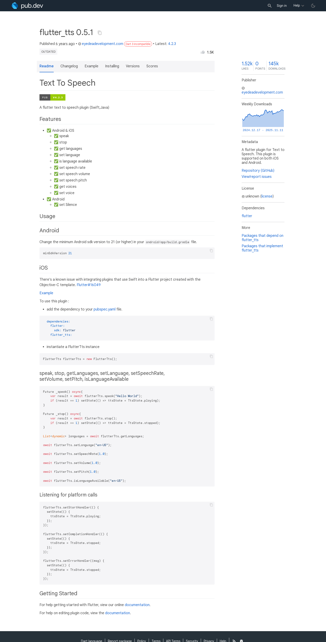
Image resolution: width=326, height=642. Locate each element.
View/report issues (257, 176)
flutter (247, 216)
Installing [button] (112, 66)
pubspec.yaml (105, 309)
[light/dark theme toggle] (313, 5)
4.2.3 (172, 44)
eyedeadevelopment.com (100, 44)
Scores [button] (152, 66)
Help (297, 5)
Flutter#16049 (89, 285)
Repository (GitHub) (258, 170)
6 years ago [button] (65, 44)
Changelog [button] (69, 66)
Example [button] (91, 66)
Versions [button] (133, 66)
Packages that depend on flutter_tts (262, 237)
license (267, 196)
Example (46, 293)
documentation (137, 605)
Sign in (282, 6)
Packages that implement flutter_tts (262, 248)
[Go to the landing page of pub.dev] (27, 5)
